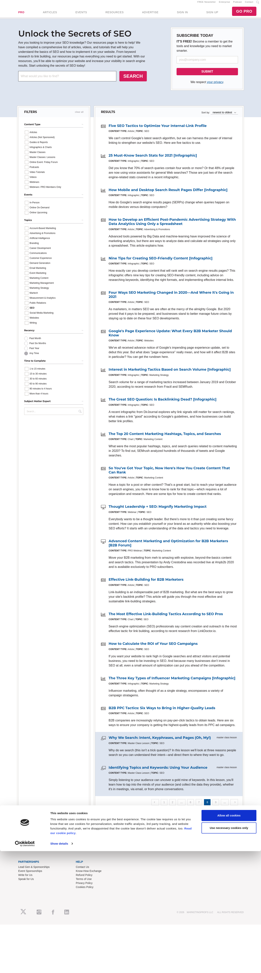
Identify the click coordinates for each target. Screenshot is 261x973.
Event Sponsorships (30, 875)
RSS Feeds (25, 849)
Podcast (237, 4)
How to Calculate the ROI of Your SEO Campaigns (153, 648)
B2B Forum (82, 853)
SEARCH (133, 80)
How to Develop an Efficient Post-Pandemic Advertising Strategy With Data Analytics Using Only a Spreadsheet (172, 226)
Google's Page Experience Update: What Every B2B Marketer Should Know (170, 337)
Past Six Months (37, 347)
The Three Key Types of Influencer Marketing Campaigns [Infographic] (172, 682)
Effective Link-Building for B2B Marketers (146, 584)
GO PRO (244, 13)
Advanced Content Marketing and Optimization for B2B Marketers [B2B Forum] (168, 547)
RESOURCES (114, 14)
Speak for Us (26, 883)
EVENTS (81, 14)
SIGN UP (212, 14)
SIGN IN (182, 14)
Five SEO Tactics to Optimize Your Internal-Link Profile (158, 130)
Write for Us (25, 879)
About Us (23, 845)
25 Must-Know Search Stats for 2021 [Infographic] (153, 160)
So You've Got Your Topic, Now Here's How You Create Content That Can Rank (169, 474)
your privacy (215, 86)
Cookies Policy (84, 891)
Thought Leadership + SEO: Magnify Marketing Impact (157, 511)
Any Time (34, 357)
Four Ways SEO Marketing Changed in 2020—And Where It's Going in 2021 (171, 299)
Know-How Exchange (89, 875)
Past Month (35, 342)
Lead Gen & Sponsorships (34, 871)
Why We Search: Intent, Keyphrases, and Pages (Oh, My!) (160, 742)
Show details (59, 965)
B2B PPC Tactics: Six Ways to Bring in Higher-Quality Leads (162, 712)
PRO (21, 14)
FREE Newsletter (206, 4)
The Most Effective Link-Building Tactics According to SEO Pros (166, 618)
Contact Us (82, 871)
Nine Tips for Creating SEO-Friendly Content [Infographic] (160, 262)
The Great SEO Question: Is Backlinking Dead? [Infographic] (162, 404)
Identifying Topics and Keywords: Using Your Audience (158, 772)
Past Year (34, 352)
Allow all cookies (229, 937)
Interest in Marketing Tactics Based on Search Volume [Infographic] (170, 374)
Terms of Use (84, 883)
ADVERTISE (150, 14)
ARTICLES (50, 14)
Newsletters (25, 853)
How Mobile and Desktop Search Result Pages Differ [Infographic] (168, 194)
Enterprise (224, 4)
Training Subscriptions (89, 845)
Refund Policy (84, 879)
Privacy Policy (84, 887)
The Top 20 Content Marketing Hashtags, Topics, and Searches (165, 438)
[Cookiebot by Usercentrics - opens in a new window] (25, 965)
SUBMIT (207, 75)
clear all (79, 116)
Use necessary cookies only (229, 949)
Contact (249, 4)
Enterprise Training (87, 849)
